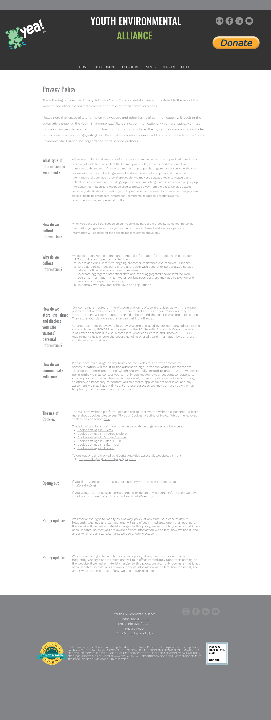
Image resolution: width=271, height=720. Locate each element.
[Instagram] (219, 21)
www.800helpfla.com (127, 656)
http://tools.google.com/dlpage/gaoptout (107, 459)
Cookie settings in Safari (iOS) (98, 444)
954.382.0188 (140, 619)
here (107, 419)
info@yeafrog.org (89, 135)
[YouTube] (249, 21)
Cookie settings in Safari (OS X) (99, 441)
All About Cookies (130, 415)
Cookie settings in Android (95, 448)
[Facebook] (229, 21)
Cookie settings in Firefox (95, 430)
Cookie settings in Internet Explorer (102, 434)
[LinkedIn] (239, 21)
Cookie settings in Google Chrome (101, 437)
